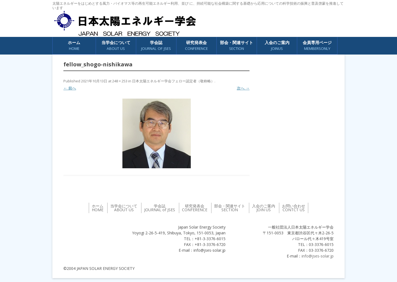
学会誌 (156, 45)
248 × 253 (119, 80)
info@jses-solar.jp (318, 256)
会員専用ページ (317, 45)
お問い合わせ (293, 207)
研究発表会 (196, 45)
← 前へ (69, 88)
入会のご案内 (277, 45)
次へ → (243, 88)
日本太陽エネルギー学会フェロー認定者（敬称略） (173, 80)
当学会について (115, 45)
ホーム (74, 45)
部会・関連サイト (236, 45)
